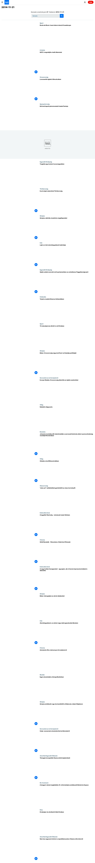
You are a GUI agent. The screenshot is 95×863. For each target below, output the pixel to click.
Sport (41, 23)
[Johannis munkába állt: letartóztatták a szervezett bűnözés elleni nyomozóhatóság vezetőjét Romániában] (66, 444)
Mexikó (42, 674)
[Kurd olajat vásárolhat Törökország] (66, 201)
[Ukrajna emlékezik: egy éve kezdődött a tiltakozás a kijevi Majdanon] (66, 714)
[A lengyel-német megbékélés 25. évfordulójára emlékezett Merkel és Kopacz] (66, 795)
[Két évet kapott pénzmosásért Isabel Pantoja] (66, 116)
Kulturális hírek (45, 513)
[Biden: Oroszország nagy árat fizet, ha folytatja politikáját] (66, 363)
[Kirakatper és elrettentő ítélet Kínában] (66, 822)
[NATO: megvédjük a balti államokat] (66, 63)
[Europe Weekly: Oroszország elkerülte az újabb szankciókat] (66, 390)
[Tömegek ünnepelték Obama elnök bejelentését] (66, 768)
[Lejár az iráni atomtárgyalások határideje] (66, 255)
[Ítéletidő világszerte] (66, 417)
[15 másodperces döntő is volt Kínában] (66, 336)
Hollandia (43, 297)
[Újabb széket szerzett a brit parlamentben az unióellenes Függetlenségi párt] (66, 282)
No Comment (44, 783)
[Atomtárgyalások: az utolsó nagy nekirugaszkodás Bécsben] (66, 633)
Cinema (42, 540)
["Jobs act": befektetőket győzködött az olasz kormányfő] (66, 498)
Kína (41, 810)
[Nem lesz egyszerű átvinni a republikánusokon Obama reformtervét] (66, 849)
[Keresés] (47, 16)
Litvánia (42, 50)
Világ (41, 404)
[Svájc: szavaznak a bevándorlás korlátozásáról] (66, 741)
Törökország (44, 189)
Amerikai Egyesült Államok (48, 755)
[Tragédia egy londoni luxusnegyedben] (66, 174)
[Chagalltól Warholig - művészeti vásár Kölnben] (66, 525)
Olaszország (44, 485)
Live (90, 2)
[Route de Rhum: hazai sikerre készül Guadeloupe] (66, 36)
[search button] (62, 16)
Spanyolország (45, 104)
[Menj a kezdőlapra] (7, 2)
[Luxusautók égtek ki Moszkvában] (66, 90)
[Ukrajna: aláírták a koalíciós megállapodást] (66, 228)
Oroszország (44, 77)
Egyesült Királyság (46, 162)
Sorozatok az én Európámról (49, 378)
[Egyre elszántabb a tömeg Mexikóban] (66, 687)
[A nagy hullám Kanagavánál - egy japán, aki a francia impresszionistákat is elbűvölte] (66, 579)
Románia (42, 432)
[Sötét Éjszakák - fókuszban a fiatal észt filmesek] (66, 552)
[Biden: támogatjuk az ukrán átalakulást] (66, 606)
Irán (41, 243)
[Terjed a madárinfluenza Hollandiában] (66, 309)
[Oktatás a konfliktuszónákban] (66, 471)
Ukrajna (42, 216)
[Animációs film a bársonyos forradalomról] (66, 660)
